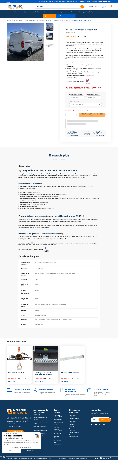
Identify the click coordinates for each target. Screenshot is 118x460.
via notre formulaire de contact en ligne (61, 243)
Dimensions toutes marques (73, 435)
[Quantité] (71, 115)
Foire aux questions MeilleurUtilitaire (58, 429)
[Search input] (59, 7)
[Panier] (110, 7)
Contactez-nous (58, 445)
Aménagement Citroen (40, 430)
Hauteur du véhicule (92, 94)
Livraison (56, 425)
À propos (90, 6)
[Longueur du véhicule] (77, 97)
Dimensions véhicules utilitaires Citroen (74, 430)
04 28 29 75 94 (85, 1)
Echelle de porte (74, 101)
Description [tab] (54, 160)
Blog (96, 6)
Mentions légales (12, 458)
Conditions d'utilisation (25, 458)
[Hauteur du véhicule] (94, 97)
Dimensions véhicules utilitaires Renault (74, 417)
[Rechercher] (82, 6)
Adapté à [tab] (64, 160)
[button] (106, 7)
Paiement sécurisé (56, 437)
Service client (57, 419)
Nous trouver (57, 433)
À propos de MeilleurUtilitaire (58, 416)
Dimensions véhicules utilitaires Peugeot (72, 424)
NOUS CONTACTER (15, 432)
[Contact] (103, 7)
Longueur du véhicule (75, 94)
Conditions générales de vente (42, 458)
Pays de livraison (58, 422)
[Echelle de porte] (85, 104)
